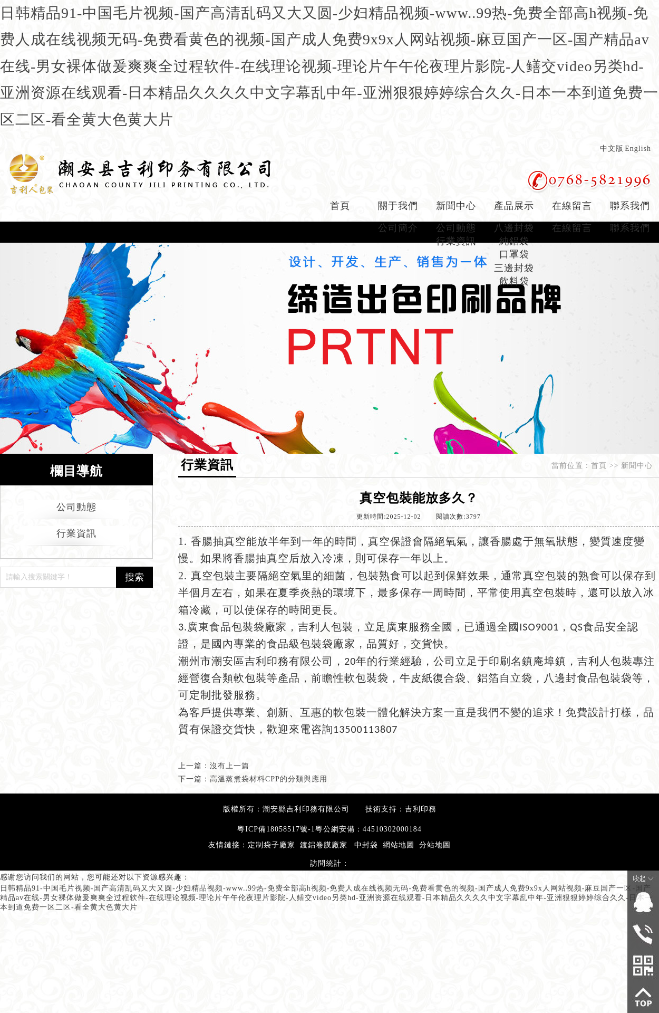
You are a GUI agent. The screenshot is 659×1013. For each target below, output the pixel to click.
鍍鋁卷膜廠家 (323, 845)
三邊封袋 (514, 268)
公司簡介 (398, 228)
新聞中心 (456, 205)
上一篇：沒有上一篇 (213, 766)
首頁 (340, 205)
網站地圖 (398, 845)
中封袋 (366, 845)
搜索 (134, 577)
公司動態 (456, 228)
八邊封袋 (514, 228)
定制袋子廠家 (271, 845)
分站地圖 (435, 845)
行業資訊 (456, 241)
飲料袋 (514, 281)
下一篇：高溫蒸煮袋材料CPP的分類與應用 (252, 779)
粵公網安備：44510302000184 (368, 829)
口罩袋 (514, 254)
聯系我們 (630, 205)
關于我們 (398, 205)
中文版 (612, 148)
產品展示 (514, 205)
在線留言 (572, 205)
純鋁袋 (514, 241)
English (638, 148)
